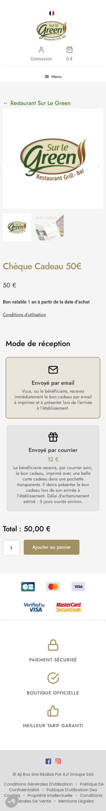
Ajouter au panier (51, 547)
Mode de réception (38, 343)
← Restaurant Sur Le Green (37, 103)
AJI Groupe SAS (78, 774)
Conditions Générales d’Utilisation (39, 784)
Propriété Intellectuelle (51, 795)
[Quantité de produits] (11, 548)
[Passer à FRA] (52, 13)
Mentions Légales (76, 801)
